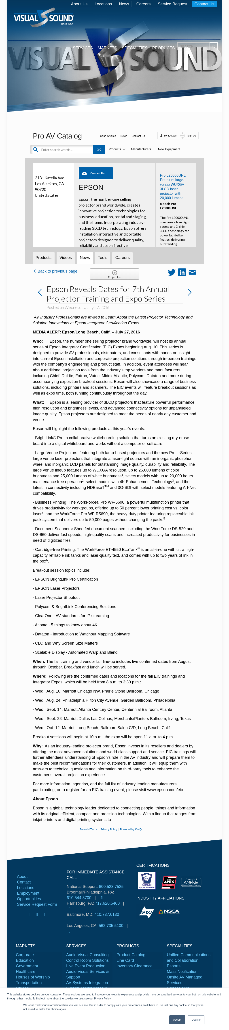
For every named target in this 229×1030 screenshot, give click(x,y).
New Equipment (169, 149)
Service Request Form (37, 904)
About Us (79, 4)
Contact (24, 882)
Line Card (125, 960)
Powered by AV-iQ (131, 829)
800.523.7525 (111, 886)
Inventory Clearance (135, 966)
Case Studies (108, 136)
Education (25, 960)
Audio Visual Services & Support (87, 974)
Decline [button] (196, 1019)
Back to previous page (55, 271)
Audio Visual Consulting (87, 955)
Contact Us (204, 4)
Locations (103, 4)
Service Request (172, 4)
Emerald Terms (89, 829)
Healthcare (25, 971)
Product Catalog (131, 955)
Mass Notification (182, 971)
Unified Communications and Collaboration (188, 958)
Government (27, 966)
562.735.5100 (111, 925)
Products (116, 149)
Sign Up (191, 135)
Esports (173, 966)
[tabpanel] (147, 911)
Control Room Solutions (87, 960)
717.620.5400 (107, 903)
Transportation (29, 982)
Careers (143, 4)
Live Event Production (85, 966)
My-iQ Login (170, 135)
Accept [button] (177, 1019)
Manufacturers (141, 149)
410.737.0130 (106, 914)
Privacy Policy (108, 829)
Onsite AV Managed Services (184, 980)
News (124, 4)
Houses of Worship (33, 977)
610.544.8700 (79, 898)
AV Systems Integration (87, 982)
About (22, 876)
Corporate (25, 955)
